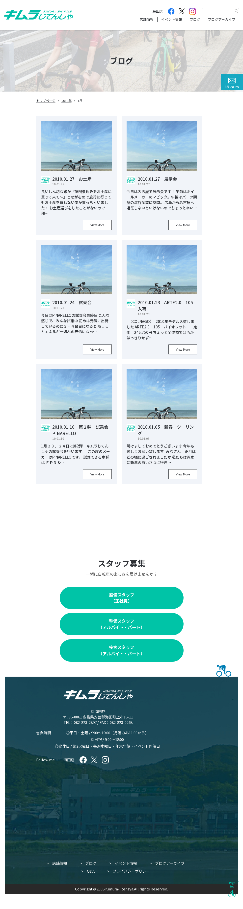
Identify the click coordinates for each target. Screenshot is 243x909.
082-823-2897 (85, 722)
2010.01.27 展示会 (157, 179)
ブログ (195, 19)
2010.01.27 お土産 (71, 179)
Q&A (91, 871)
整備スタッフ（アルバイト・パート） (121, 624)
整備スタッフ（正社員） (121, 598)
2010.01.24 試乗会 (71, 302)
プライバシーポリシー (131, 871)
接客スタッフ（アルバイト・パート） (121, 650)
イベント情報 (171, 19)
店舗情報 (147, 19)
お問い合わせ (231, 86)
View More (97, 225)
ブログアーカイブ (221, 19)
